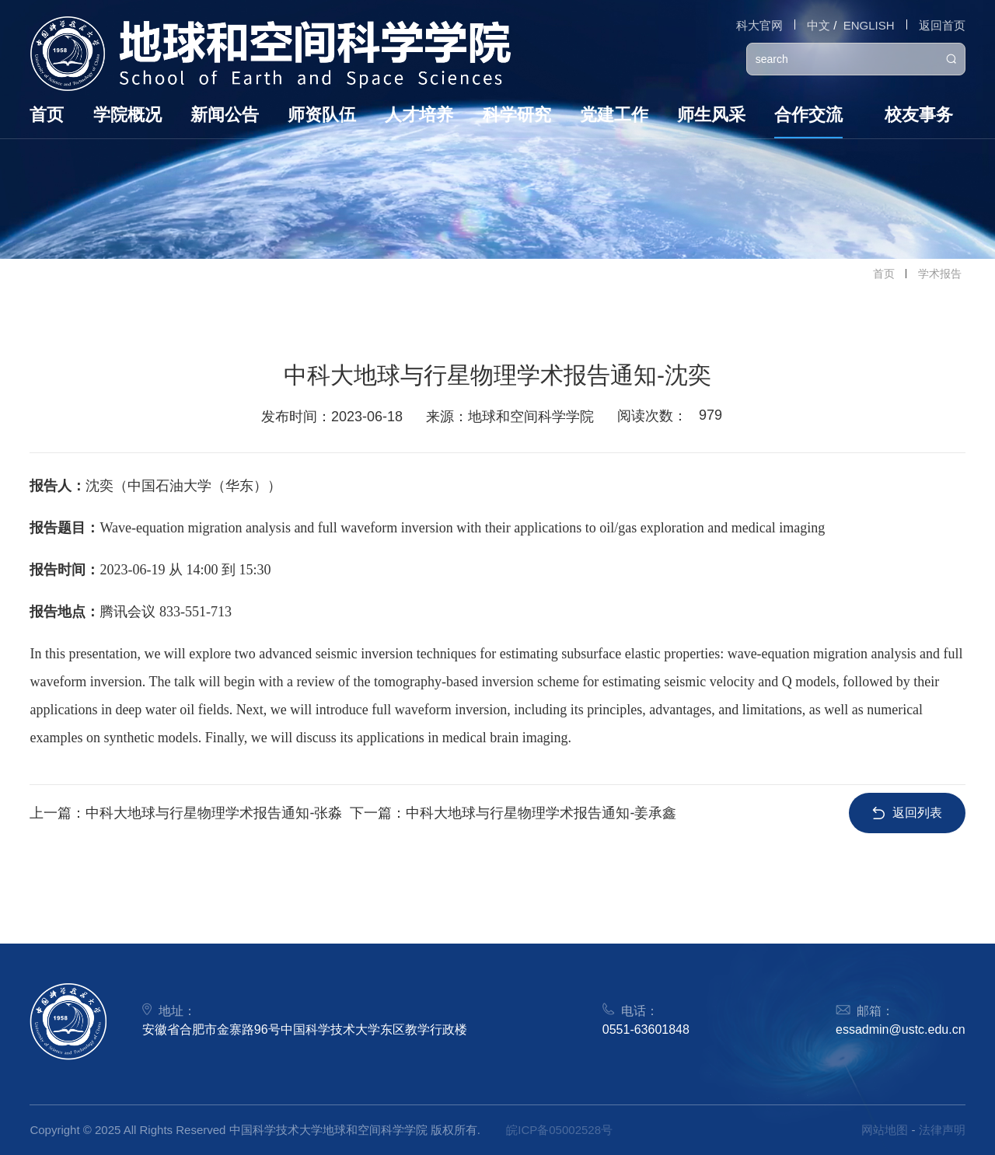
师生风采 (711, 114)
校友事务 (919, 114)
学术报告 (940, 273)
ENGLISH (869, 25)
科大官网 (759, 25)
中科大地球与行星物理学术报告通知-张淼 (214, 813)
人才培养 (419, 114)
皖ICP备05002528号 (559, 1129)
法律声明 (942, 1129)
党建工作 (614, 114)
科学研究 (517, 114)
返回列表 (907, 812)
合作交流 (808, 114)
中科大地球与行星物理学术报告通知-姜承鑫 (541, 813)
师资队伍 (322, 114)
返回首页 (942, 25)
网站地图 (884, 1129)
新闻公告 (224, 114)
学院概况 (127, 114)
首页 (47, 114)
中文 (818, 25)
